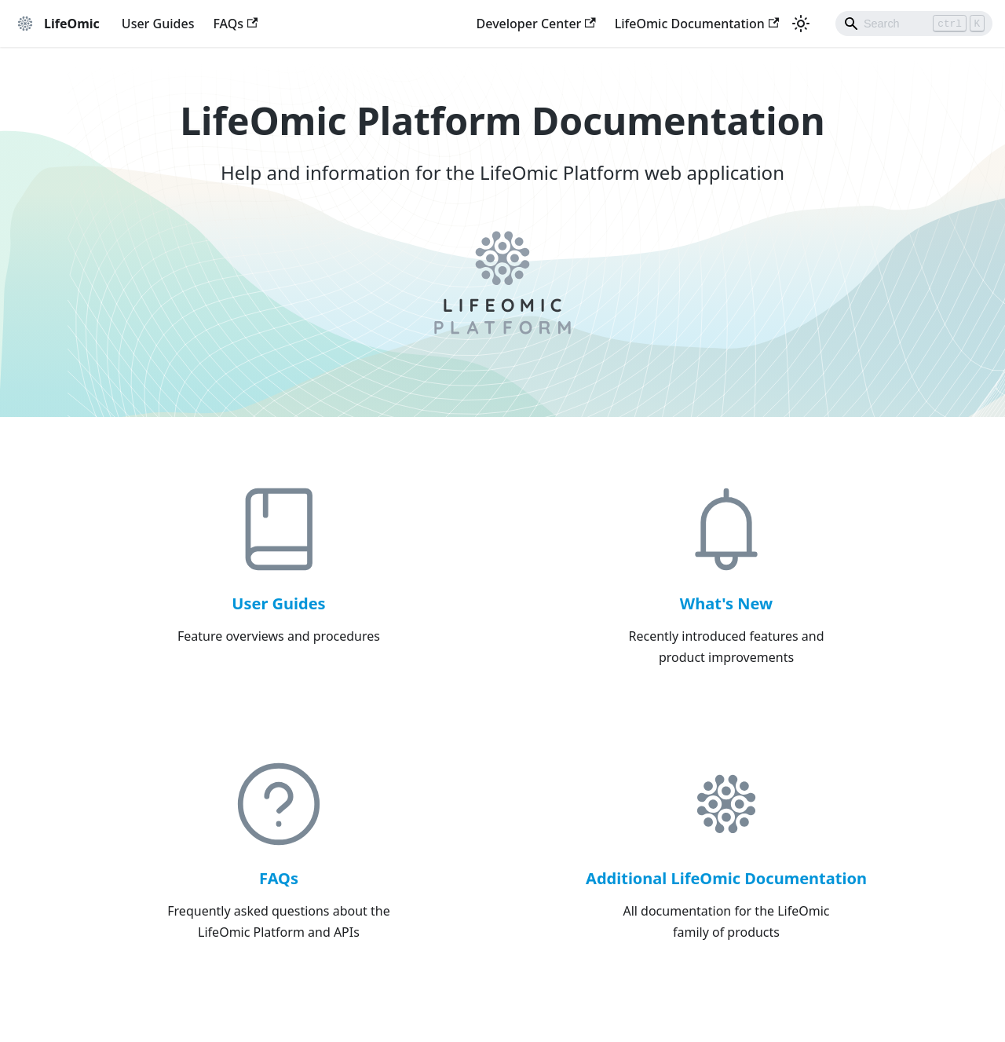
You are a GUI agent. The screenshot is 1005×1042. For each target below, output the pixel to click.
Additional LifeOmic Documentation (726, 878)
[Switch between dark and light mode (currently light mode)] (800, 23)
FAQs (235, 23)
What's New (726, 603)
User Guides (158, 23)
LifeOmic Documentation (697, 23)
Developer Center (536, 23)
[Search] (913, 23)
